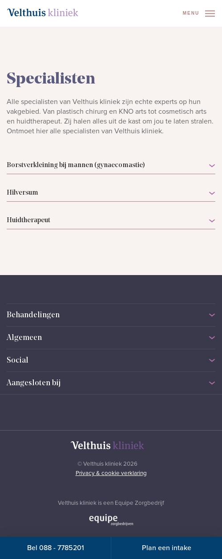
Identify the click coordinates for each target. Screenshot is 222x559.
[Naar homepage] (42, 12)
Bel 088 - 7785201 (55, 547)
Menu (199, 13)
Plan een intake (166, 547)
